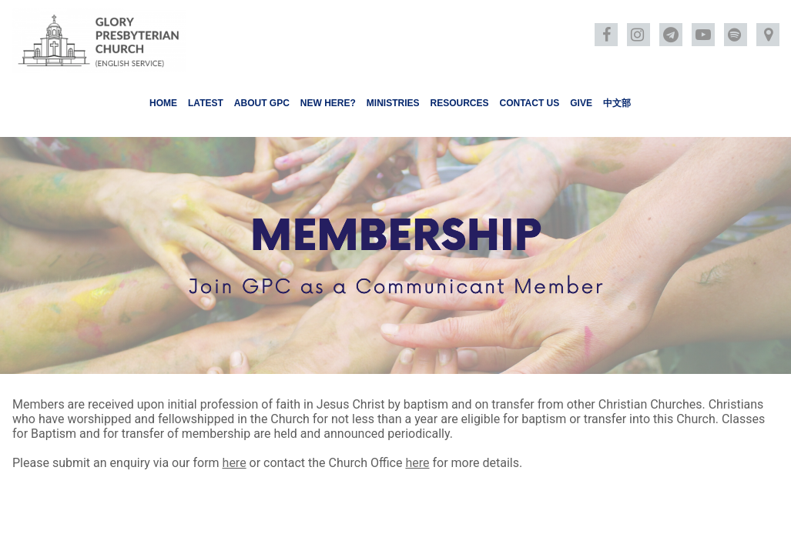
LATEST (205, 103)
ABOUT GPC (262, 103)
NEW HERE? (328, 103)
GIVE (581, 103)
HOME (163, 103)
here (234, 463)
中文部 (617, 103)
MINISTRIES (393, 103)
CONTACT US (530, 103)
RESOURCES (459, 103)
